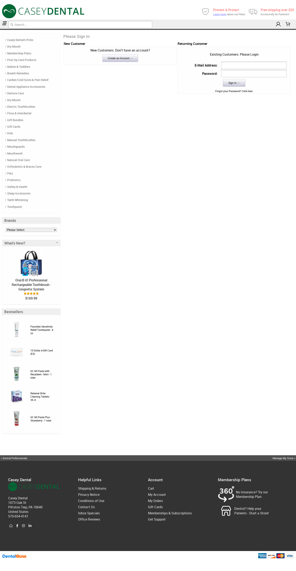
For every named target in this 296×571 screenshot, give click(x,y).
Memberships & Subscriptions (170, 513)
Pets (10, 173)
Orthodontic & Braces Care (24, 166)
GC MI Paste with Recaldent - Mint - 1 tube (41, 374)
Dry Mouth (14, 46)
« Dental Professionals (14, 458)
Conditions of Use (91, 500)
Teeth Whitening (17, 200)
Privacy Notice (88, 494)
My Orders (155, 500)
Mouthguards (16, 147)
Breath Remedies (18, 73)
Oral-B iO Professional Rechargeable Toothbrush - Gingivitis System (31, 284)
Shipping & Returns (92, 488)
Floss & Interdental (19, 113)
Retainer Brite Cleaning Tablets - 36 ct (40, 396)
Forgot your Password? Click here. (234, 91)
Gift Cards (13, 127)
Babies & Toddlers (18, 67)
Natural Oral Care (18, 160)
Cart (151, 488)
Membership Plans (19, 53)
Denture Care (15, 93)
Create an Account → (120, 58)
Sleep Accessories (18, 193)
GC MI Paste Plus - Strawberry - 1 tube (40, 418)
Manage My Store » (284, 458)
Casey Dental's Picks (20, 40)
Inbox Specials (89, 513)
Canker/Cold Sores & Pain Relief (28, 80)
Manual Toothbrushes (21, 140)
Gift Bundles (15, 120)
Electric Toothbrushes (21, 107)
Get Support (157, 519)
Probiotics (14, 180)
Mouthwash (15, 153)
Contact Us (86, 507)
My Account (157, 494)
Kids (10, 133)
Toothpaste (14, 207)
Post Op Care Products (21, 60)
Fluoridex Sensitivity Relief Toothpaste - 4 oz (41, 330)
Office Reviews (89, 519)
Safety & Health (17, 187)
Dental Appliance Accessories (26, 87)
